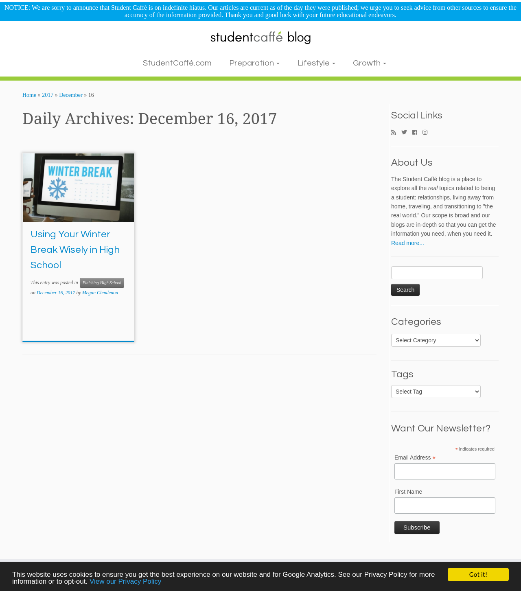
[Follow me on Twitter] (406, 132)
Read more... (407, 243)
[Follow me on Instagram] (427, 132)
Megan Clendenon (100, 293)
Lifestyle (316, 63)
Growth (369, 63)
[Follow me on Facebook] (417, 132)
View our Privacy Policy (125, 582)
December (71, 95)
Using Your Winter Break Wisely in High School (75, 249)
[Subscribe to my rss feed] (396, 132)
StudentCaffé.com (177, 63)
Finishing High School (102, 282)
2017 (47, 95)
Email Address (415, 458)
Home (29, 95)
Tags (402, 374)
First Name (408, 491)
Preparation (254, 63)
